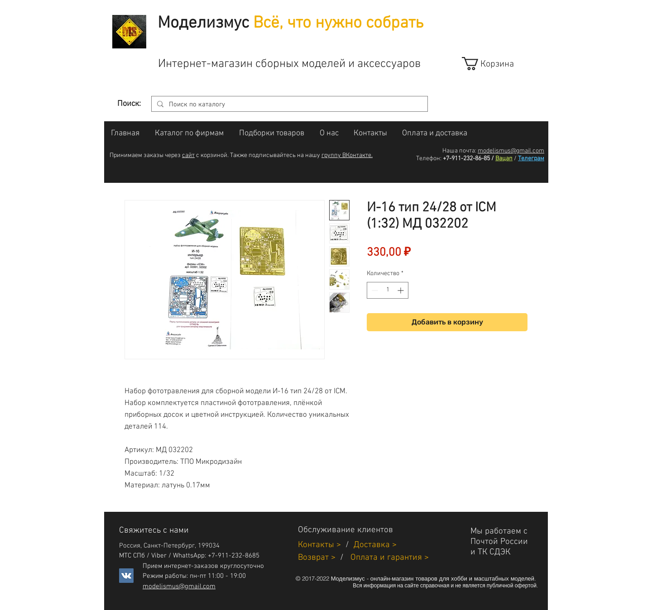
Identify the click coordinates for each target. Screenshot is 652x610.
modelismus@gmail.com (511, 151)
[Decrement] (373, 290)
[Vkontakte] (126, 575)
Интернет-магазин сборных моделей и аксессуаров (289, 64)
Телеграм (531, 158)
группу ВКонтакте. (347, 155)
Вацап (504, 158)
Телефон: (428, 158)
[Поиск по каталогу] (288, 104)
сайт (188, 155)
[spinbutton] (387, 290)
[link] (496, 63)
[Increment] (401, 290)
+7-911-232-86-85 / (468, 158)
